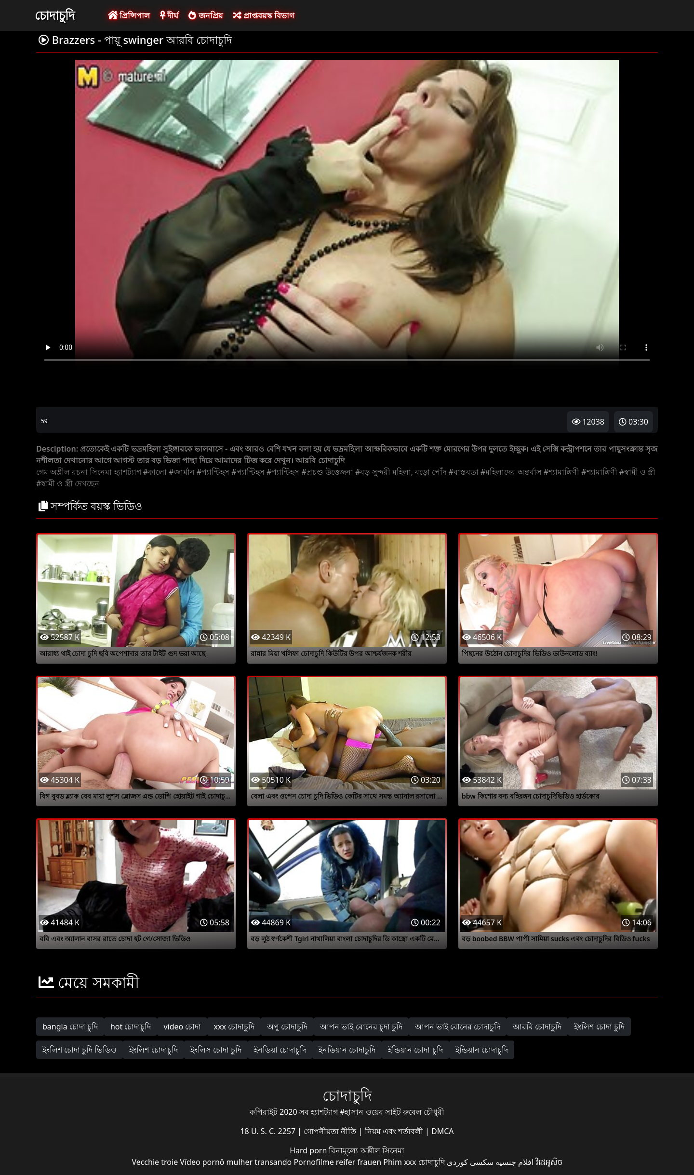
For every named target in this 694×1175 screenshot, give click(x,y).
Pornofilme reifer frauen (337, 1162)
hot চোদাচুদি (130, 1026)
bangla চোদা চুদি (70, 1026)
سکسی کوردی (470, 1162)
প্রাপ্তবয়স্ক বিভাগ (263, 15)
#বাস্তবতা (464, 472)
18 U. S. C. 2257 (268, 1131)
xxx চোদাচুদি (234, 1026)
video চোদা (182, 1026)
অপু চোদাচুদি (287, 1026)
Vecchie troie (155, 1162)
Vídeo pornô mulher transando (236, 1162)
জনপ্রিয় (205, 15)
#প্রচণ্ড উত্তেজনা (327, 472)
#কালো (155, 472)
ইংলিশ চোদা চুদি (599, 1026)
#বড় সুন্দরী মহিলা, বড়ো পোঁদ (400, 472)
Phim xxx (399, 1162)
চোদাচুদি (55, 15)
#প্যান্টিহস (213, 472)
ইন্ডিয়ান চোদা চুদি (415, 1049)
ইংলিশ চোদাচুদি (153, 1049)
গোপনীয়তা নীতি (331, 1131)
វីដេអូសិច (549, 1162)
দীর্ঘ (169, 15)
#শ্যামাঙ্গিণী (561, 472)
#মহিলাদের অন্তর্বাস (511, 472)
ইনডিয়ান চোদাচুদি (347, 1049)
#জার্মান (181, 472)
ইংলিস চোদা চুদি (215, 1049)
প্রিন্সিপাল (129, 15)
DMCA (442, 1131)
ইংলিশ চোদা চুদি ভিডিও (79, 1049)
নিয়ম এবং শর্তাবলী (395, 1131)
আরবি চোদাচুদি (537, 1026)
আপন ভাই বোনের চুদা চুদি (361, 1026)
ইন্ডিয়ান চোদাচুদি (481, 1049)
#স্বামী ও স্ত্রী (637, 472)
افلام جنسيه (514, 1162)
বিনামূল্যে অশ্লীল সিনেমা (366, 1150)
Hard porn (309, 1150)
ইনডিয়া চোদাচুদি (280, 1049)
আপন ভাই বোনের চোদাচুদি (457, 1026)
